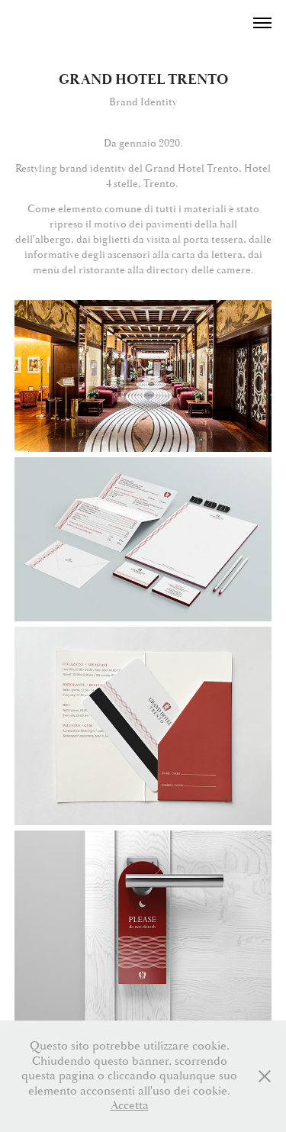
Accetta (130, 1105)
